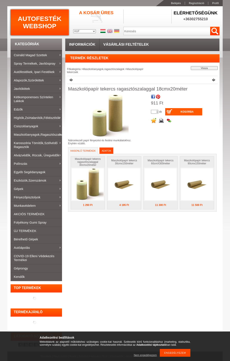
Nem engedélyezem (145, 355)
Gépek (36, 189)
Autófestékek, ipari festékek (36, 72)
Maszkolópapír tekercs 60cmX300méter (160, 162)
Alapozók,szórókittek (36, 80)
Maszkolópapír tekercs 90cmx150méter (197, 162)
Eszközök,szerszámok (36, 181)
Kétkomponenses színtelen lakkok (36, 99)
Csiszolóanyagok (36, 126)
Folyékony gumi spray (30, 222)
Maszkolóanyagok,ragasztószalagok (36, 135)
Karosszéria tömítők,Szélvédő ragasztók (36, 145)
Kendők (19, 277)
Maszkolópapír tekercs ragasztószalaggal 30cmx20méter (88, 161)
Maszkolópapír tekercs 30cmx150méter (124, 162)
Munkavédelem (36, 206)
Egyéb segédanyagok (29, 172)
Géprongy (21, 268)
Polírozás (36, 164)
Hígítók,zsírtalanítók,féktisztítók (36, 118)
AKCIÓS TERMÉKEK (29, 214)
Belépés (176, 3)
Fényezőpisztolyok (36, 197)
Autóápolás (36, 248)
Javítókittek (36, 89)
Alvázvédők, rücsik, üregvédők (36, 155)
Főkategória (74, 69)
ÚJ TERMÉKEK (25, 231)
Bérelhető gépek (26, 239)
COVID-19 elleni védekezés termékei (34, 258)
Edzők (36, 109)
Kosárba (187, 111)
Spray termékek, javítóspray (36, 64)
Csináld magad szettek (36, 55)
